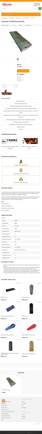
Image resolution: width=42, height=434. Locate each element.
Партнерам (23, 416)
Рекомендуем (24, 407)
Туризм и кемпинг (4, 407)
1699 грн (4, 318)
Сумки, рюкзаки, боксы (5, 409)
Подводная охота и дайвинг (5, 401)
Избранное (21, 432)
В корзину (23, 70)
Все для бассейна (4, 405)
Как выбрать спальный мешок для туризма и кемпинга (20, 124)
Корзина (31, 432)
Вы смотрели (21, 372)
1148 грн (4, 299)
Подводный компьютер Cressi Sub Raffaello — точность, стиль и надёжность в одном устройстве (20, 116)
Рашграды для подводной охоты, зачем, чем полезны (21, 106)
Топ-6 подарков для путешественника (20, 122)
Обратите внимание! (21, 101)
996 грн (19, 64)
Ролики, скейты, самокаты (5, 415)
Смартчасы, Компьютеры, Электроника (7, 411)
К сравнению (4, 87)
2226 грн (25, 337)
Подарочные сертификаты (5, 417)
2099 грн (25, 299)
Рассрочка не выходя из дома (21, 103)
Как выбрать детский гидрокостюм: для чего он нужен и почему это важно (20, 108)
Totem (15, 223)
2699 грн (25, 318)
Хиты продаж (24, 403)
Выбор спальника (20, 127)
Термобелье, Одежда (4, 413)
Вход (25, 0)
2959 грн (4, 356)
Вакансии (23, 418)
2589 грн (4, 337)
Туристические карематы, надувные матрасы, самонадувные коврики (20, 119)
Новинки (23, 401)
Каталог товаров (21, 14)
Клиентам (23, 414)
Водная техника (3, 403)
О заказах (21, 129)
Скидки (2, 419)
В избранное (15, 85)
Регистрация (30, 0)
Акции (23, 405)
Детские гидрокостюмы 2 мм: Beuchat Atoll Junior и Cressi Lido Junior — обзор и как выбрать (21, 111)
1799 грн (25, 356)
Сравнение (11, 432)
